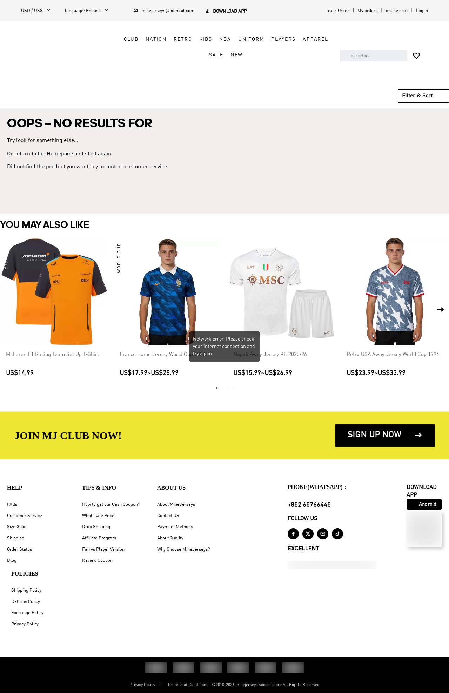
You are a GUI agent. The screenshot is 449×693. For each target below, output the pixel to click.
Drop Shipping (96, 527)
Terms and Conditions (187, 685)
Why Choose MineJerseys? (183, 549)
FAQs (12, 504)
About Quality (170, 538)
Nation (150, 39)
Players (278, 39)
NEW (230, 55)
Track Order (337, 10)
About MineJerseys (176, 504)
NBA (220, 39)
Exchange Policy (27, 613)
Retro (177, 39)
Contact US (168, 515)
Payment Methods (175, 527)
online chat (397, 10)
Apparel (310, 39)
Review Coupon (97, 560)
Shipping (15, 538)
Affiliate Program (99, 538)
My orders (367, 10)
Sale (210, 55)
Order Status (19, 549)
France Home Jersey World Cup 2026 (163, 354)
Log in (422, 10)
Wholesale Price (98, 515)
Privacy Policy (25, 624)
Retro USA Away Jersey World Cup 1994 (393, 354)
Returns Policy (25, 601)
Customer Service (24, 515)
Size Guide (17, 527)
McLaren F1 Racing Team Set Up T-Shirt (52, 354)
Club (125, 39)
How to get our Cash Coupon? (111, 504)
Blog (11, 560)
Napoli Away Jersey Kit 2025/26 (270, 354)
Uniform (245, 39)
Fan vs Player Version (103, 549)
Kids (199, 39)
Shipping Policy (26, 590)
